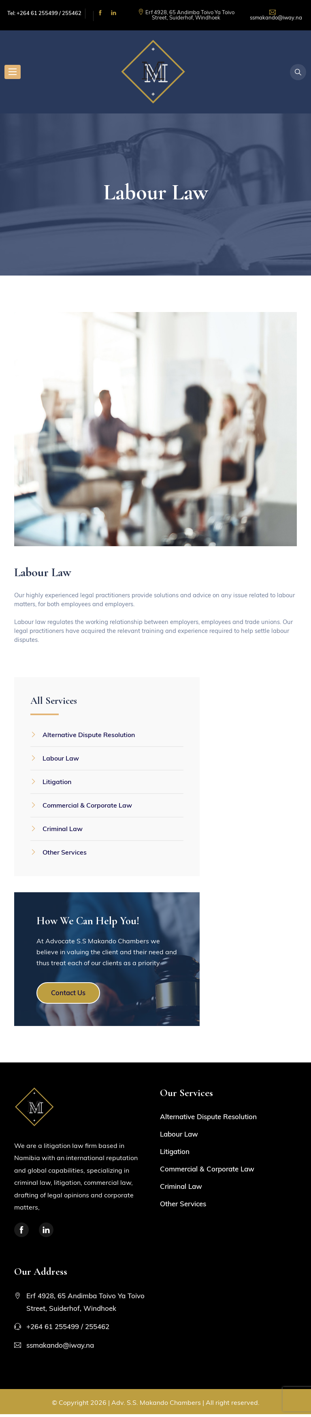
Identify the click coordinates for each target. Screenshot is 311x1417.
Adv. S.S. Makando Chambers (156, 1405)
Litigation (57, 782)
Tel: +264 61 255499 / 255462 (44, 13)
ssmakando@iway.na (276, 17)
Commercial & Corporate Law (87, 806)
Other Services (65, 853)
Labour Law (61, 759)
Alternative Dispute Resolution (89, 735)
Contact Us (74, 994)
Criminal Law (63, 829)
